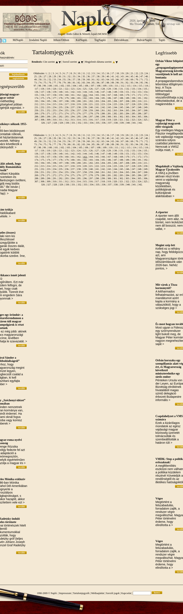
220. (85, 104)
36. (88, 76)
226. (121, 104)
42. (117, 76)
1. (46, 73)
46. (137, 76)
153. (140, 91)
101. (56, 85)
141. (67, 91)
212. (36, 104)
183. (91, 98)
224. (109, 104)
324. (140, 119)
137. (43, 91)
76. (50, 82)
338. (116, 122)
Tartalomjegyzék (81, 593)
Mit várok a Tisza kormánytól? (166, 286)
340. (128, 122)
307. (36, 119)
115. (141, 85)
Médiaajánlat (97, 593)
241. (97, 107)
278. (91, 113)
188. (121, 98)
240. (91, 107)
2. (50, 73)
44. (127, 76)
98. (40, 85)
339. (122, 122)
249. (146, 107)
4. (57, 73)
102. (62, 85)
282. (115, 113)
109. (105, 85)
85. (93, 82)
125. (85, 88)
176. (49, 98)
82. (79, 82)
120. (55, 88)
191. (140, 98)
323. (133, 119)
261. (103, 110)
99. (44, 85)
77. (55, 82)
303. (127, 116)
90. (117, 82)
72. (146, 79)
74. (40, 82)
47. (142, 76)
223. (103, 104)
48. (146, 76)
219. (79, 104)
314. (79, 119)
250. (36, 110)
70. (137, 79)
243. (109, 107)
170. (127, 95)
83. (84, 82)
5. (61, 73)
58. (79, 79)
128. (103, 88)
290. (49, 116)
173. (146, 95)
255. (67, 110)
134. (139, 88)
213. (43, 104)
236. (67, 107)
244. (115, 107)
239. (85, 107)
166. (103, 95)
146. (97, 91)
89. (113, 82)
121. (61, 88)
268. (146, 110)
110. (111, 85)
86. (98, 82)
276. (79, 113)
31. (64, 76)
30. (59, 76)
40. (108, 76)
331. (73, 122)
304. (134, 116)
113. (129, 85)
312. (67, 119)
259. (91, 110)
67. (122, 79)
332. (80, 122)
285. (134, 113)
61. (93, 79)
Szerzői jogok (112, 593)
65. (113, 79)
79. (64, 82)
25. (35, 76)
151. (127, 91)
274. (67, 113)
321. (121, 119)
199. (73, 101)
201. (85, 101)
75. (45, 82)
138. (49, 91)
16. (108, 73)
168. (115, 95)
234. (55, 107)
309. (49, 119)
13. (93, 73)
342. (140, 122)
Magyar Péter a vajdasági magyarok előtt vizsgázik (168, 123)
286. (140, 113)
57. (74, 79)
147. (103, 91)
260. (97, 110)
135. (146, 88)
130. (115, 88)
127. (97, 88)
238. (79, 107)
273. (61, 113)
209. (134, 101)
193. (36, 101)
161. (73, 95)
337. (110, 122)
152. (134, 91)
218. (73, 104)
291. (55, 116)
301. (115, 116)
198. (67, 101)
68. (127, 79)
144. (85, 91)
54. (59, 79)
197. (61, 101)
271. (49, 113)
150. (121, 91)
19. (122, 73)
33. (74, 76)
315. (85, 119)
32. (69, 76)
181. (79, 98)
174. (36, 98)
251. (43, 110)
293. (67, 116)
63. (103, 79)
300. (109, 116)
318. (103, 119)
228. (134, 104)
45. (132, 76)
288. (36, 116)
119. (49, 88)
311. (61, 119)
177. (55, 98)
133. (133, 88)
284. (127, 113)
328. (55, 122)
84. (88, 82)
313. (73, 119)
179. (67, 98)
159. (61, 95)
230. (146, 104)
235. (61, 107)
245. (121, 107)
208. (127, 101)
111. (117, 85)
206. (115, 101)
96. (146, 82)
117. (37, 88)
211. (146, 101)
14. (98, 73)
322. (127, 119)
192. (146, 98)
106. (87, 85)
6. (64, 73)
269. (36, 113)
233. (49, 107)
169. (121, 95)
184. (97, 98)
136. (36, 91)
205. (109, 101)
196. (55, 101)
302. (121, 116)
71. (142, 79)
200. (79, 101)
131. (121, 88)
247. (134, 107)
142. (73, 91)
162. (79, 95)
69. (132, 79)
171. (134, 95)
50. (40, 79)
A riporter (162, 212)
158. (55, 95)
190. (134, 98)
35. (84, 76)
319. (109, 119)
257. (79, 110)
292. (61, 116)
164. (91, 95)
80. (69, 82)
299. (103, 116)
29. (55, 76)
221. (91, 104)
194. (43, 101)
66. (117, 79)
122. (67, 88)
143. (79, 91)
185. (103, 98)
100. (50, 85)
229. (140, 104)
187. (115, 98)
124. (79, 88)
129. (109, 88)
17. (113, 73)
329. (61, 122)
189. (127, 98)
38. (98, 76)
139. (55, 91)
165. (97, 95)
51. (45, 79)
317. (97, 119)
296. (85, 116)
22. (137, 73)
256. (73, 110)
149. (115, 91)
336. (104, 122)
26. (40, 76)
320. (115, 119)
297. (91, 116)
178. (61, 98)
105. (80, 85)
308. (43, 119)
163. (85, 95)
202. (91, 101)
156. (43, 95)
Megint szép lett (165, 245)
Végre (159, 498)
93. (132, 82)
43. (122, 76)
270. (43, 113)
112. (123, 85)
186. (109, 98)
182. (85, 98)
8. (71, 73)
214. (49, 104)
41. (113, 76)
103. (68, 85)
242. (103, 107)
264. (121, 110)
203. (97, 101)
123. (73, 88)
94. (137, 82)
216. (61, 104)
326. (43, 122)
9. (75, 73)
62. (98, 79)
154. (146, 91)
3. (53, 73)
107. (93, 85)
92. (127, 82)
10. (79, 73)
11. (84, 73)
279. (97, 113)
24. (146, 73)
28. (50, 76)
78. (59, 82)
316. (91, 119)
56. (69, 79)
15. (103, 73)
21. (132, 73)
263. (115, 110)
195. (49, 101)
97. (35, 85)
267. (140, 110)
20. (127, 73)
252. (49, 110)
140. (61, 91)
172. (140, 95)
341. (134, 122)
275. (73, 113)
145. (91, 91)
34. (79, 76)
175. (43, 98)
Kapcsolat (126, 593)
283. (121, 113)
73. (35, 82)
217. (67, 104)
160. (67, 95)
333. (86, 122)
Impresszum (65, 593)
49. (35, 79)
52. (50, 79)
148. (109, 91)
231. (36, 107)
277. (85, 113)
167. (109, 95)
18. (117, 73)
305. (140, 116)
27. (45, 76)
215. (55, 104)
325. (146, 119)
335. (98, 122)
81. (74, 82)
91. (122, 82)
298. (97, 116)
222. (97, 104)
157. (49, 95)
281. (109, 113)
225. (115, 104)
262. (109, 110)
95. (142, 82)
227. (127, 104)
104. (74, 85)
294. (73, 116)
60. (88, 79)
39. (103, 76)
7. (68, 73)
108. (99, 85)
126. (91, 88)
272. (55, 113)
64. (108, 79)
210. (140, 101)
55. (64, 79)
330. (67, 122)
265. (127, 110)
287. (146, 113)
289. (43, 116)
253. (55, 110)
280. (103, 113)
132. (127, 88)
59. (84, 79)
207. (121, 101)
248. (140, 107)
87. (103, 82)
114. (135, 85)
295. (79, 116)
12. (88, 73)
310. (55, 119)
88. (108, 82)
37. (93, 76)
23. (142, 73)
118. (43, 88)
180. (73, 98)
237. (73, 107)
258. (85, 110)
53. (55, 79)
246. (127, 107)
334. (92, 122)
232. (43, 107)
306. (146, 116)
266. (134, 110)
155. (36, 95)
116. (147, 85)
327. (49, 122)
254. (61, 110)
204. (103, 101)
